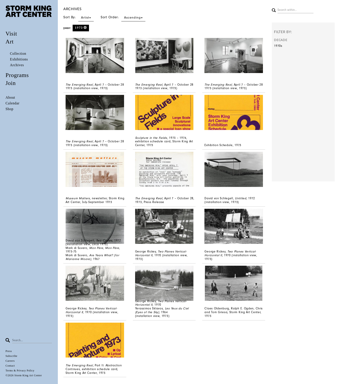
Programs (17, 75)
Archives (17, 65)
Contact (10, 365)
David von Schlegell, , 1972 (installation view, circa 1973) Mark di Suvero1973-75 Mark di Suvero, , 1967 (93, 250)
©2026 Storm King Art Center (24, 375)
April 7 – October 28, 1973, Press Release (164, 200)
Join (11, 83)
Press (9, 351)
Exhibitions (19, 59)
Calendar (12, 103)
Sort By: (78, 17)
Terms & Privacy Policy (20, 370)
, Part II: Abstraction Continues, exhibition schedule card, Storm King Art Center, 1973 (94, 369)
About (10, 97)
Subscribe (11, 356)
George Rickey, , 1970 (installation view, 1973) (161, 255)
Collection (18, 53)
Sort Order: (123, 17)
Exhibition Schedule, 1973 (222, 145)
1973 (81, 27)
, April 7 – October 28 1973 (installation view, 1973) (95, 86)
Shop (9, 109)
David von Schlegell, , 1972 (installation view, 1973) (229, 200)
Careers (10, 360)
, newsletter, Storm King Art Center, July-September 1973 (95, 200)
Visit (11, 33)
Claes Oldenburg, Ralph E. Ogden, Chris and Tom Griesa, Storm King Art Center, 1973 (233, 312)
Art (10, 41)
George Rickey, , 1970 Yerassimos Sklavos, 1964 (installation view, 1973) (162, 308)
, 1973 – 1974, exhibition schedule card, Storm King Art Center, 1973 (164, 141)
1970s (278, 46)
